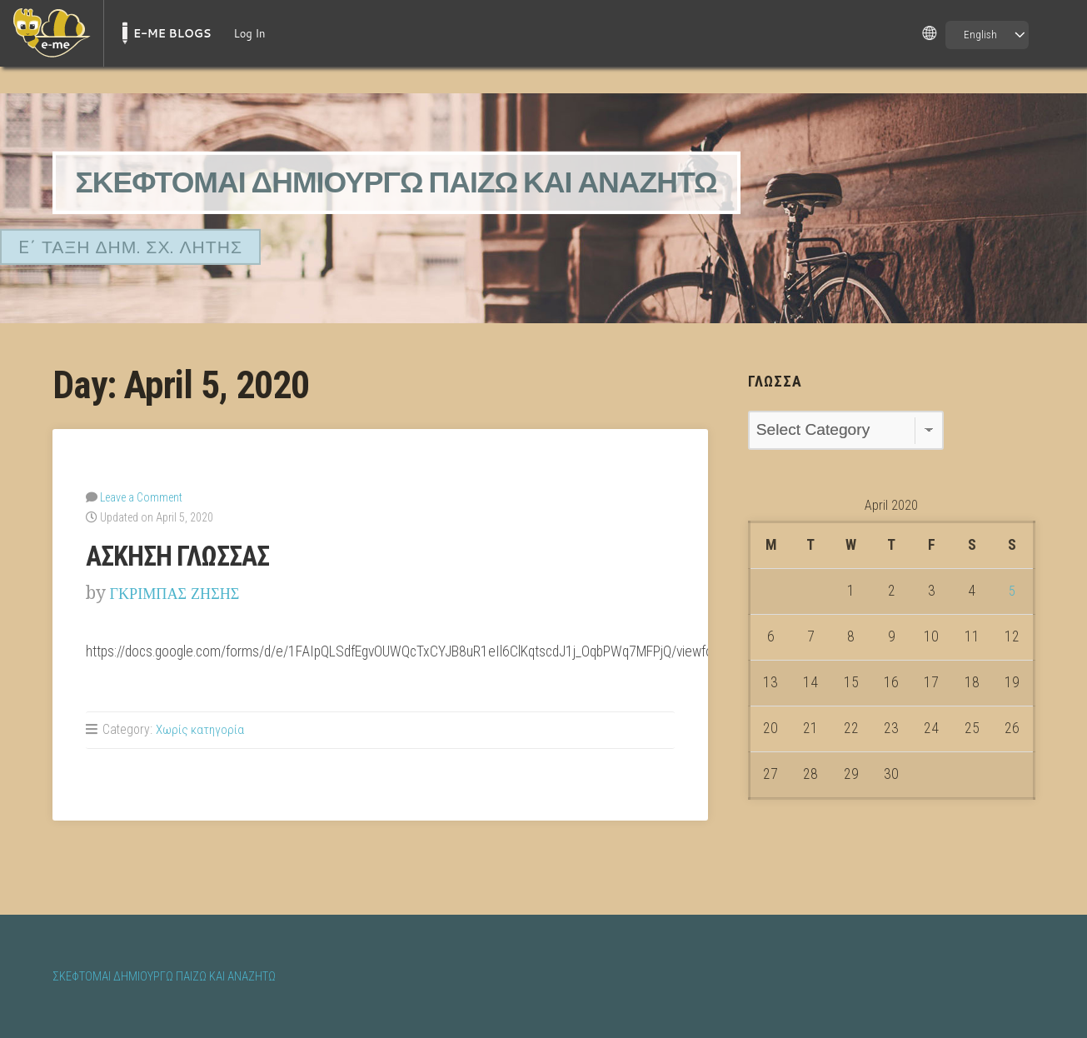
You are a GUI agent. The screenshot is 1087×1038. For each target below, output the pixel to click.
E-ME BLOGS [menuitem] (172, 33)
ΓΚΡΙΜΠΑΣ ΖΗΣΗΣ (185, 591)
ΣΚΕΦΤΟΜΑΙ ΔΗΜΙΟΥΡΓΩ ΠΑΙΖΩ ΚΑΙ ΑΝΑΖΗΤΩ (426, 182)
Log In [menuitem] (249, 33)
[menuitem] (51, 33)
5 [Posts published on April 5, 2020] (1012, 590)
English (980, 34)
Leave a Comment (141, 496)
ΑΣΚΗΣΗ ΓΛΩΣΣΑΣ (185, 554)
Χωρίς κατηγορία (201, 728)
